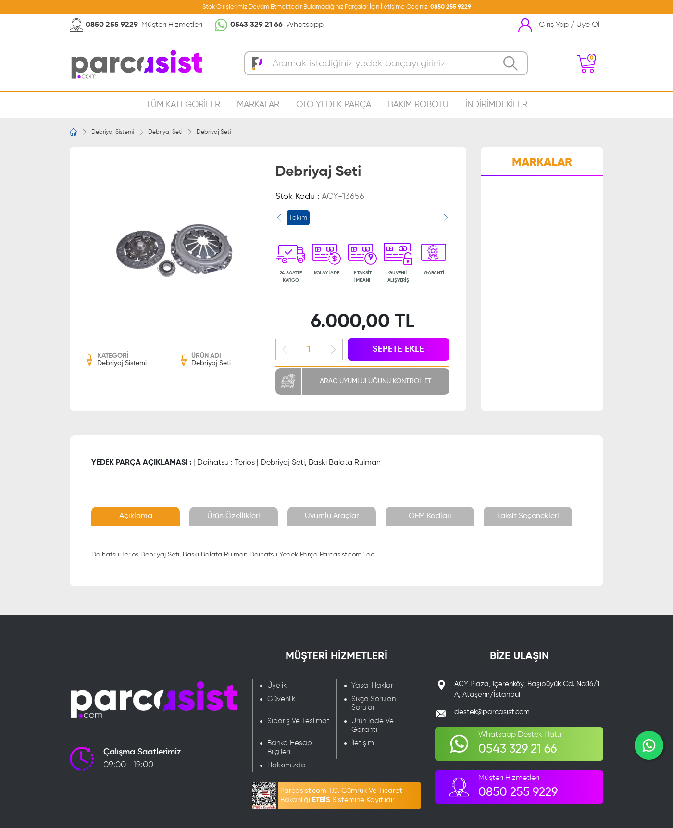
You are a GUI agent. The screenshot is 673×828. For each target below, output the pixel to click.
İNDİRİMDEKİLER (496, 104)
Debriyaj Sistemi (112, 132)
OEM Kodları (430, 516)
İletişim (362, 743)
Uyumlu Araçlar (332, 516)
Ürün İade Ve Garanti (372, 725)
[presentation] (279, 218)
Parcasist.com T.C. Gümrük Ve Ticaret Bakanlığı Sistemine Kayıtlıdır (341, 795)
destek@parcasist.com (492, 712)
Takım (298, 217)
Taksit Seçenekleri (528, 516)
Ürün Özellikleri (233, 516)
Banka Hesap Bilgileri (289, 747)
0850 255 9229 (450, 7)
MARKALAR (258, 104)
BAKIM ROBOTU (418, 104)
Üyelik (277, 685)
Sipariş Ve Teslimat (298, 721)
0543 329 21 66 (256, 25)
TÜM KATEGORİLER (183, 104)
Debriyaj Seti (165, 132)
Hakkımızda (286, 765)
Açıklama (135, 516)
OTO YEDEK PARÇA (333, 104)
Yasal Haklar (372, 685)
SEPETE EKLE (398, 349)
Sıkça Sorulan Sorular (373, 703)
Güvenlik (281, 699)
